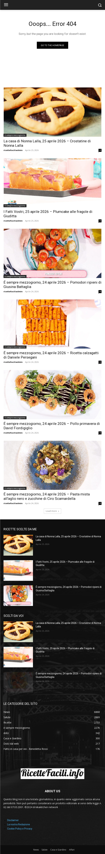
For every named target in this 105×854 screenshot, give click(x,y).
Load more (52, 511)
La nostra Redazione (18, 824)
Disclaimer (13, 820)
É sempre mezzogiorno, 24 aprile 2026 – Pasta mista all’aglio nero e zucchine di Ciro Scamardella (47, 496)
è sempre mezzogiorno (15, 135)
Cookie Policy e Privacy (19, 828)
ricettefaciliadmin (13, 150)
